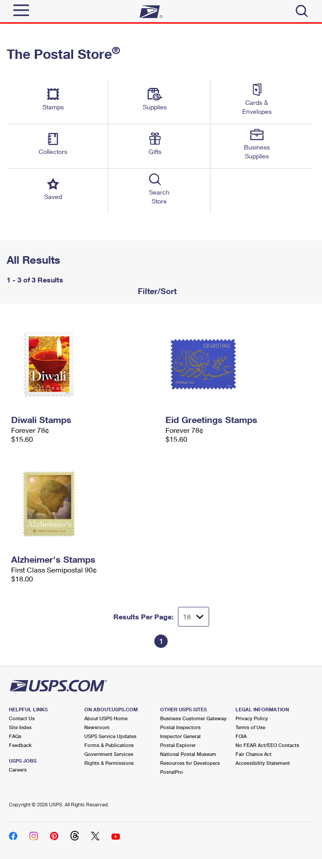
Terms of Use (250, 727)
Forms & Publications (109, 745)
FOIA (241, 736)
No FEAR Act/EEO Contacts (267, 745)
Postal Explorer (178, 745)
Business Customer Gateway (193, 718)
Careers (18, 769)
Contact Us (22, 718)
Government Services (108, 754)
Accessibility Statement (262, 763)
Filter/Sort (156, 291)
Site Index (20, 727)
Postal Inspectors (180, 727)
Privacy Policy (251, 718)
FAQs (15, 736)
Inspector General (180, 736)
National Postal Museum (188, 754)
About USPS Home (106, 718)
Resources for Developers (190, 763)
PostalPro (171, 772)
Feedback (20, 745)
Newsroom (97, 727)
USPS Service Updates (110, 736)
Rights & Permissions (109, 763)
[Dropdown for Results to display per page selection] (193, 617)
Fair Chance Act (253, 754)
